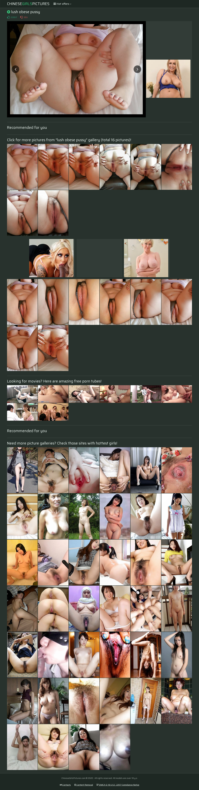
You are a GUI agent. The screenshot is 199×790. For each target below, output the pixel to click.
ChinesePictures (28, 4)
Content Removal (83, 784)
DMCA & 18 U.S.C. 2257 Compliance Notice (117, 784)
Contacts (65, 784)
